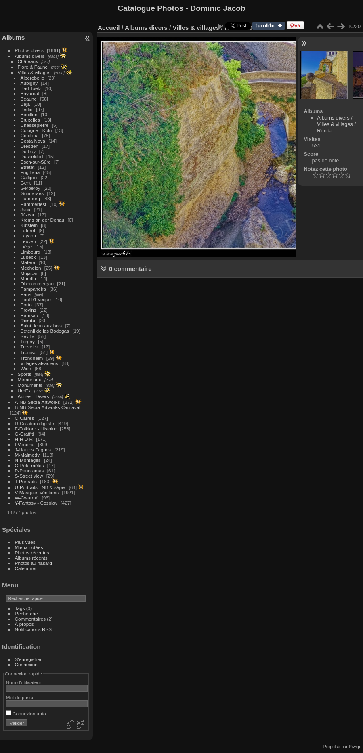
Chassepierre (35, 125)
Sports (24, 374)
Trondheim (32, 358)
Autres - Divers (33, 396)
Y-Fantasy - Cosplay (36, 502)
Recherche (26, 613)
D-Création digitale (34, 423)
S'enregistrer (28, 659)
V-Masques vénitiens (37, 492)
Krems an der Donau (43, 219)
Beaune (29, 98)
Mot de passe (20, 697)
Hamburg (30, 198)
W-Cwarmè (27, 497)
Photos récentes (32, 552)
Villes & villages (34, 72)
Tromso (28, 352)
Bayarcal (30, 93)
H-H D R (24, 439)
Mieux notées (29, 547)
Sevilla (28, 336)
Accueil (109, 27)
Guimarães (32, 193)
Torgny (28, 341)
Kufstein (29, 225)
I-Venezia (25, 444)
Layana (28, 235)
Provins (28, 310)
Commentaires (30, 618)
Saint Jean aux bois (41, 325)
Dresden (29, 146)
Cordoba (30, 135)
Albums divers (30, 56)
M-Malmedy (27, 454)
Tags (20, 608)
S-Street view (29, 475)
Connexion (26, 664)
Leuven (28, 241)
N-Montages (28, 460)
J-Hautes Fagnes (33, 449)
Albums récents (31, 557)
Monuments (30, 385)
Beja (25, 104)
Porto (26, 304)
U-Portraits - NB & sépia (40, 487)
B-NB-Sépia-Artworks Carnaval (47, 407)
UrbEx (24, 390)
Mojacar (29, 273)
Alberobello (32, 77)
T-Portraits (26, 481)
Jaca (26, 209)
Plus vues (25, 542)
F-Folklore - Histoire (36, 428)
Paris (26, 294)
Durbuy (28, 151)
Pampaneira (33, 289)
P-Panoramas (29, 470)
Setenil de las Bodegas (45, 331)
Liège (26, 246)
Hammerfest (33, 204)
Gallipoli (29, 177)
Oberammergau (37, 283)
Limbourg (30, 251)
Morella (28, 278)
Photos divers (29, 50)
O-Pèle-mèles (29, 465)
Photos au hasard (33, 563)
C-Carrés (24, 418)
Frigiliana (30, 172)
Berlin (27, 109)
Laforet (28, 230)
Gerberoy (30, 188)
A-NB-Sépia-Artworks (37, 402)
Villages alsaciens (39, 363)
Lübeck (28, 257)
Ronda (28, 320)
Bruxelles (30, 119)
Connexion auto (26, 713)
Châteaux (28, 61)
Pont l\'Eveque (36, 299)
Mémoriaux (29, 379)
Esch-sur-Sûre (36, 161)
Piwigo (355, 746)
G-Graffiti (24, 433)
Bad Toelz (31, 88)
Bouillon (29, 114)
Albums (13, 37)
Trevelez (30, 346)
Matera (28, 262)
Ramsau (29, 315)
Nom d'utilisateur (23, 682)
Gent (26, 182)
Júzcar (28, 214)
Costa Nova (33, 140)
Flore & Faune (33, 66)
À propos (24, 624)
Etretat (28, 167)
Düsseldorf (32, 156)
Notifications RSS (33, 629)
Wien (26, 368)
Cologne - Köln (36, 130)
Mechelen (31, 268)
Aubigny (29, 83)
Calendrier (26, 568)
